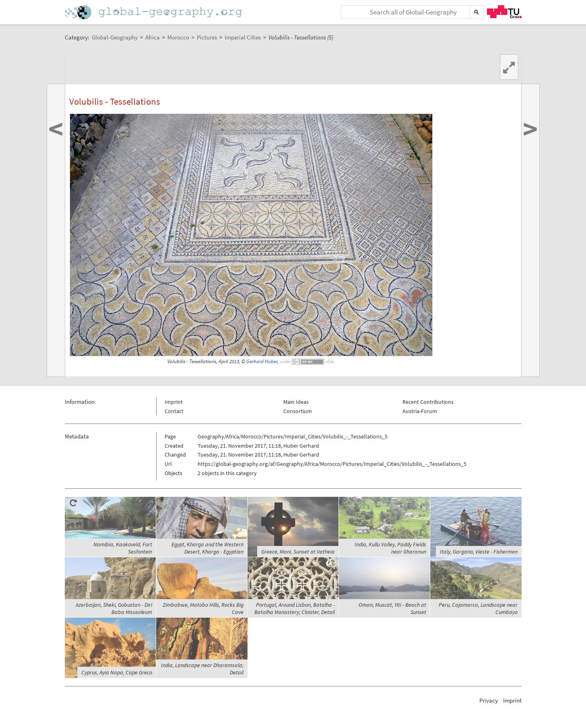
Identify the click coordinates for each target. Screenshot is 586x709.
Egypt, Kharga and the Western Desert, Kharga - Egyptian (207, 548)
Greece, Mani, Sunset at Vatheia (298, 551)
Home (154, 12)
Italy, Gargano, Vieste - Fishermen (479, 551)
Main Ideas (296, 401)
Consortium (297, 411)
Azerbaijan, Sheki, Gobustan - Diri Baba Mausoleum (114, 608)
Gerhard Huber (261, 361)
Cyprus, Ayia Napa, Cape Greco (116, 672)
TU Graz (504, 11)
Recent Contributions (428, 401)
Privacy (488, 700)
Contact (174, 411)
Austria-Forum (419, 411)
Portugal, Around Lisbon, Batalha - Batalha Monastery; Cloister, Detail (294, 608)
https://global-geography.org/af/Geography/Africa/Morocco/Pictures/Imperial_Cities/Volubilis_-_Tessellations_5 (332, 463)
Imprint (174, 401)
